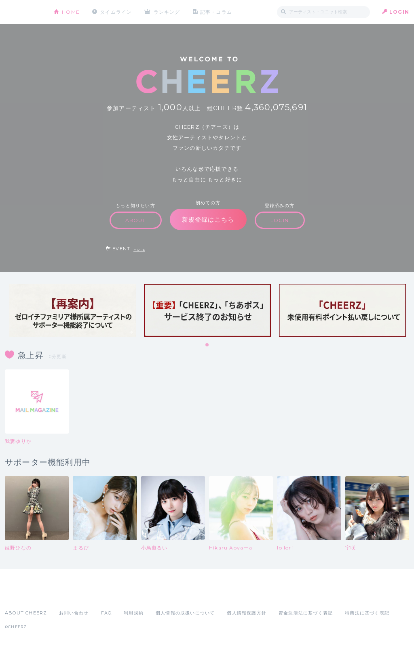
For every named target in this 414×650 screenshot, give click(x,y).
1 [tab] (207, 345)
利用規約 (134, 613)
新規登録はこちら (208, 219)
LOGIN (399, 12)
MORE (139, 250)
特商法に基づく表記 (367, 613)
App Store (23, 595)
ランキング (167, 12)
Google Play (66, 595)
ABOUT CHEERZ (26, 613)
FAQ (106, 613)
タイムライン (116, 12)
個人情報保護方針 (246, 613)
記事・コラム (216, 12)
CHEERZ (23, 12)
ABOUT (135, 220)
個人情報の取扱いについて (185, 613)
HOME (71, 12)
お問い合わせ (74, 613)
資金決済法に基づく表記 (306, 613)
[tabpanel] (72, 310)
